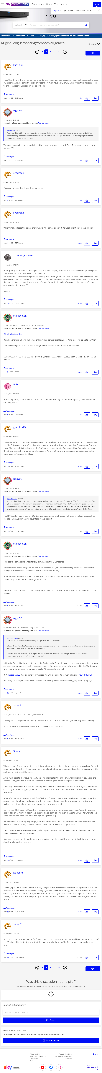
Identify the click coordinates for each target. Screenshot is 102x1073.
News (49, 4)
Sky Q (51, 16)
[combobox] (56, 25)
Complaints (34, 1058)
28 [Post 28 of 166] (8, 860)
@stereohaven (12, 638)
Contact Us (68, 1058)
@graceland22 (12, 499)
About (64, 4)
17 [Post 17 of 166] (7, 160)
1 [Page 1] (42, 52)
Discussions (38, 4)
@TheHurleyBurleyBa (12, 334)
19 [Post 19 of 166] (7, 243)
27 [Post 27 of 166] (7, 739)
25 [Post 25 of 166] (7, 606)
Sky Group (33, 1061)
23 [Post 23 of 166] (7, 466)
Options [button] (92, 44)
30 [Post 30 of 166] (8, 957)
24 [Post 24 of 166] (8, 531)
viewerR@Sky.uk (85, 675)
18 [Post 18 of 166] (7, 200)
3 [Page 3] (50, 52)
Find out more (43, 123)
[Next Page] (65, 51)
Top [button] (96, 1054)
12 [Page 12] (59, 52)
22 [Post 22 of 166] (7, 415)
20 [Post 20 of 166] (8, 303)
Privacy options (35, 1054)
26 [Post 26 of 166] (8, 693)
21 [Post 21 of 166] (7, 372)
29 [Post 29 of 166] (8, 912)
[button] (97, 64)
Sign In (96, 4)
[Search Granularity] (21, 25)
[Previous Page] (37, 51)
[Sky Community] (17, 4)
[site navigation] (2, 4)
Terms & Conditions (65, 1054)
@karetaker (11, 131)
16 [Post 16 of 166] (7, 98)
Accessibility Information (63, 1056)
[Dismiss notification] (99, 10)
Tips (56, 4)
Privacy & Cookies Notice (38, 1056)
